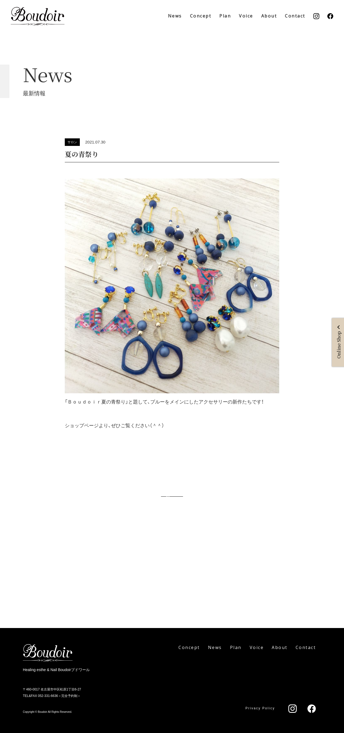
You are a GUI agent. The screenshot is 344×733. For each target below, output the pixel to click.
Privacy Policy (260, 708)
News (175, 16)
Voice (246, 16)
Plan (225, 16)
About (269, 16)
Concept (201, 16)
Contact (295, 16)
